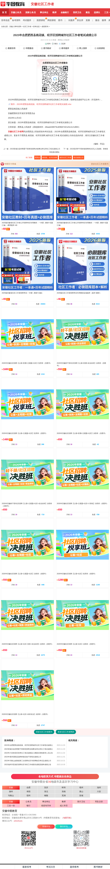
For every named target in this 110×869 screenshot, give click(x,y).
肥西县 (37, 157)
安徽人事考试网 (15, 26)
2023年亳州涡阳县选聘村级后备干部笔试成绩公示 (22, 757)
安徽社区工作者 (42, 4)
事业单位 (44, 12)
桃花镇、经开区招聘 (49, 157)
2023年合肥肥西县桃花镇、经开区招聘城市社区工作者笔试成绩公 (28, 745)
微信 (97, 20)
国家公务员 (30, 12)
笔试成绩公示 (78, 157)
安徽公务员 (16, 12)
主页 (7, 867)
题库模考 (74, 867)
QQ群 (63, 44)
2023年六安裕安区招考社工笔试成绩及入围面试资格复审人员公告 (28, 753)
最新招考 (11, 48)
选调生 (97, 12)
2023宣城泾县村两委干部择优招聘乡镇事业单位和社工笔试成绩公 (28, 749)
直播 (88, 20)
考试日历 (50, 867)
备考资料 (16, 20)
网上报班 (83, 48)
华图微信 (29, 48)
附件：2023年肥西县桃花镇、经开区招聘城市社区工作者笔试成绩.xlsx (41, 104)
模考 (49, 44)
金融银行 (65, 12)
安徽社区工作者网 (15, 131)
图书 (60, 20)
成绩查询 (45, 26)
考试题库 (27, 20)
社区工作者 (27, 26)
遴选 (88, 12)
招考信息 (6, 20)
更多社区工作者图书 (99, 164)
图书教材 (47, 48)
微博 (104, 20)
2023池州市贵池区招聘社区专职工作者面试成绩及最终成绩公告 (27, 765)
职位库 (80, 20)
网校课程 (51, 20)
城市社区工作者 (65, 157)
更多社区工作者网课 (66, 732)
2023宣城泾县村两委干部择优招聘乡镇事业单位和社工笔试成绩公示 (35, 149)
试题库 (72, 20)
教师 (54, 12)
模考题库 (65, 48)
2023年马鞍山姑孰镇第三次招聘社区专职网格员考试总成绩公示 (27, 761)
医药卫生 (77, 12)
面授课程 (41, 20)
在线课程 (101, 48)
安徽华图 (14, 4)
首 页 (4, 12)
